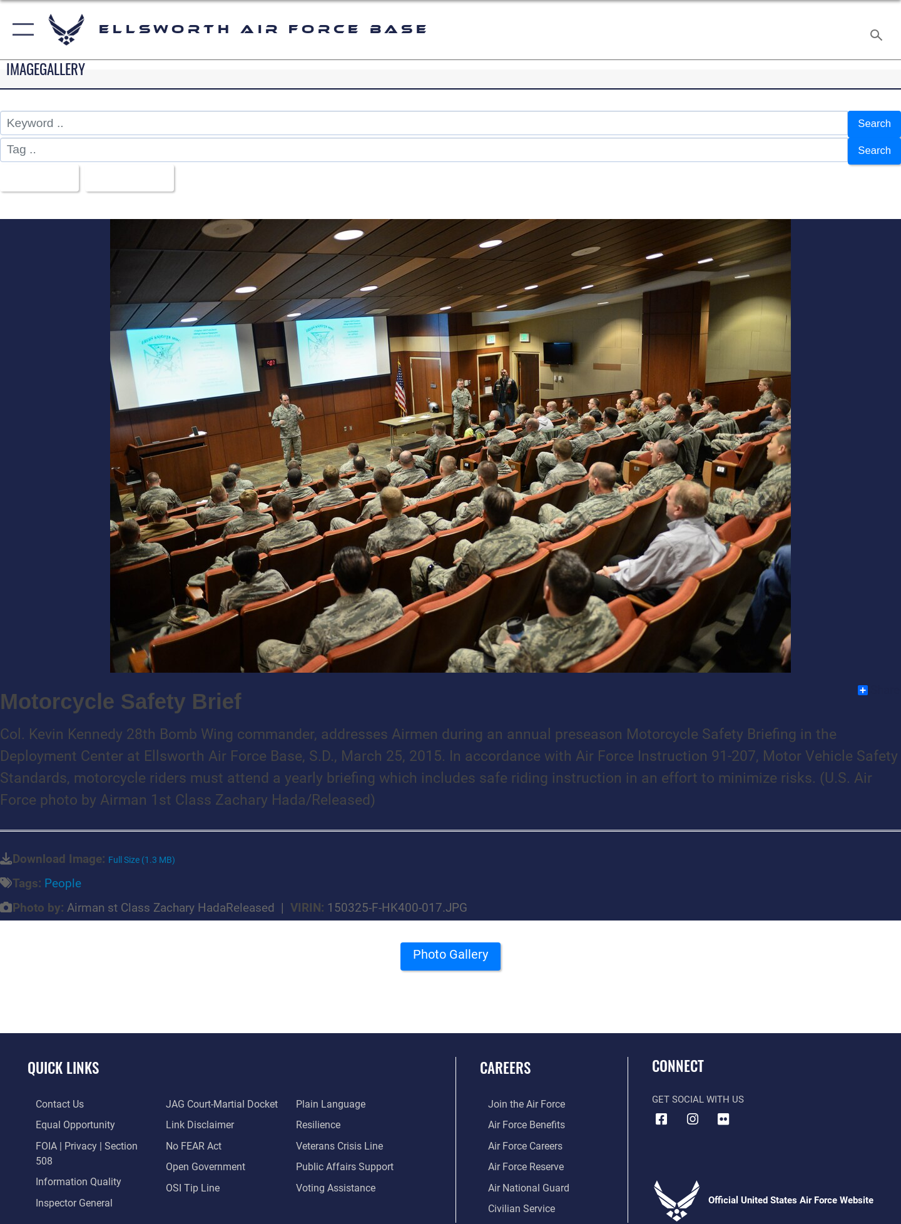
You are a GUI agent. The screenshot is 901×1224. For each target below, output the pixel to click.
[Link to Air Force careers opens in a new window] (516, 1136)
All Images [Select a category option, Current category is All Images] (39, 171)
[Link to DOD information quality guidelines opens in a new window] (68, 1157)
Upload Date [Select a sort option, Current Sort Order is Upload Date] (140, 171)
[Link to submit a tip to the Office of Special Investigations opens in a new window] (188, 1177)
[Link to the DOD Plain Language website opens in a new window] (330, 1095)
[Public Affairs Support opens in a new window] (344, 1157)
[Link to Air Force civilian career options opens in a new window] (512, 1198)
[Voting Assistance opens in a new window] (336, 1177)
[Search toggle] (878, 29)
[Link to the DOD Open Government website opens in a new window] (200, 1157)
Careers (505, 1059)
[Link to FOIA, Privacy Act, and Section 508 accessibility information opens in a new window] (85, 1136)
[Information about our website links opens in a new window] (195, 1116)
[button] (20, 29)
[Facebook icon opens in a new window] (661, 1111)
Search (872, 123)
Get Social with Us (698, 1091)
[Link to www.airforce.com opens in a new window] (517, 1095)
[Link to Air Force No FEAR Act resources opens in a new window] (190, 1136)
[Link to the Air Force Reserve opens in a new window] (517, 1157)
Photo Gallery (450, 950)
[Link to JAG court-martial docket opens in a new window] (217, 1095)
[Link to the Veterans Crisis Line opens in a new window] (340, 1136)
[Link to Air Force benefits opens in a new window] (517, 1116)
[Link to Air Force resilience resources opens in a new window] (320, 1116)
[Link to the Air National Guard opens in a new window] (518, 1177)
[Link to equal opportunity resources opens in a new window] (65, 1116)
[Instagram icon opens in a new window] (692, 1111)
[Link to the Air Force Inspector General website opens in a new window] (64, 1177)
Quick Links (63, 1059)
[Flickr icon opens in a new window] (723, 1111)
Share (879, 682)
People (62, 875)
